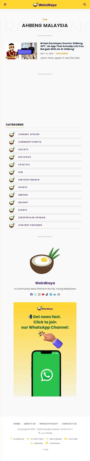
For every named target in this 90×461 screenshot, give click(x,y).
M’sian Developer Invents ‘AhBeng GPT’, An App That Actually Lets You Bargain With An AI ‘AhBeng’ (62, 46)
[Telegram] (51, 294)
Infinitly (48, 433)
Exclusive (62, 53)
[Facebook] (31, 294)
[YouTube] (43, 294)
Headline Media (51, 429)
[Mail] (59, 294)
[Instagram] (39, 294)
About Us (30, 423)
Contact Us (69, 423)
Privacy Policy (49, 423)
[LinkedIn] (55, 294)
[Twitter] (35, 294)
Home (17, 423)
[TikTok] (47, 294)
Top (45, 449)
